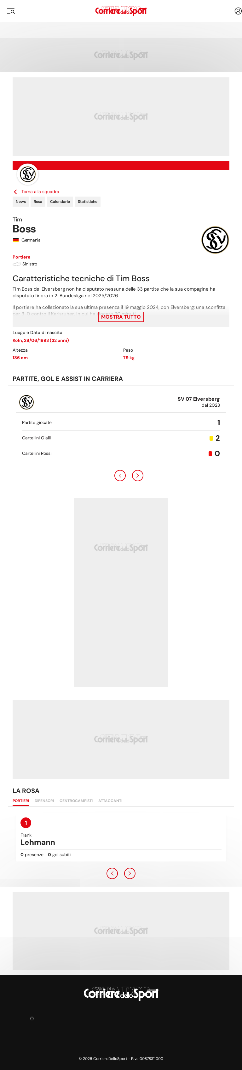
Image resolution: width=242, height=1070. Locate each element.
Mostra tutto (121, 317)
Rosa (38, 201)
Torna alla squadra (36, 191)
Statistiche (87, 201)
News (21, 201)
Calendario (60, 201)
